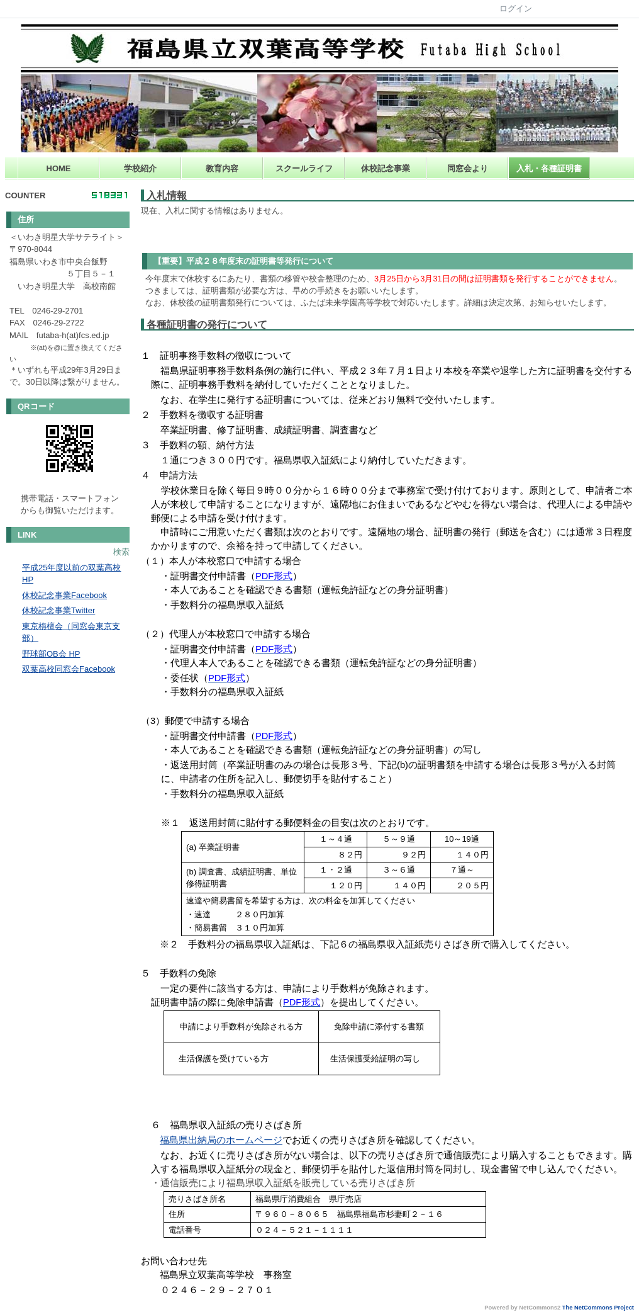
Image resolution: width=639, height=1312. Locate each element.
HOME (59, 168)
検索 (121, 552)
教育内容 (222, 168)
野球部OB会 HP (51, 654)
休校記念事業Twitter (58, 610)
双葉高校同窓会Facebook (68, 669)
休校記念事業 (385, 168)
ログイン (515, 8)
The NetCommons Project (598, 1307)
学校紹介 (140, 168)
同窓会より (467, 168)
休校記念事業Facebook (64, 595)
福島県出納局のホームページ (221, 1140)
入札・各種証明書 (549, 168)
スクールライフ (304, 168)
